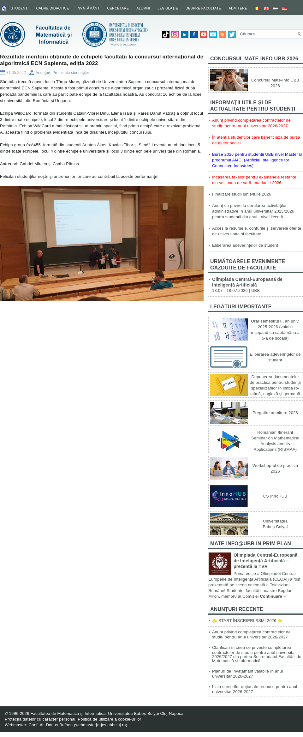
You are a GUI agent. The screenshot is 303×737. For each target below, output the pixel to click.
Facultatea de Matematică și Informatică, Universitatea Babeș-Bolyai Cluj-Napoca (106, 713)
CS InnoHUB (275, 496)
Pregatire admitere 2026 (275, 412)
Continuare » (273, 596)
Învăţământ (87, 8)
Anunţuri (43, 72)
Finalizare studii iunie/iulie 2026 (241, 194)
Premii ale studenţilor (70, 72)
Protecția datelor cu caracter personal (40, 719)
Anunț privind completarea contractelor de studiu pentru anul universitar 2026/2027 (251, 634)
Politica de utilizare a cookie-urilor (109, 719)
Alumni (143, 8)
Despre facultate (203, 8)
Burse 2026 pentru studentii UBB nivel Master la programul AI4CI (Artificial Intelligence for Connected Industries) (257, 160)
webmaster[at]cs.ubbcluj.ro (100, 724)
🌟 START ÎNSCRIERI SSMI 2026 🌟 (247, 620)
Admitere (238, 8)
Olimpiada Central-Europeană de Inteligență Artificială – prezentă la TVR (265, 561)
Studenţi (20, 8)
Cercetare (118, 8)
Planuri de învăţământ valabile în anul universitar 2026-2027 (247, 674)
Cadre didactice (52, 8)
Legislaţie (167, 8)
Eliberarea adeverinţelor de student (245, 245)
